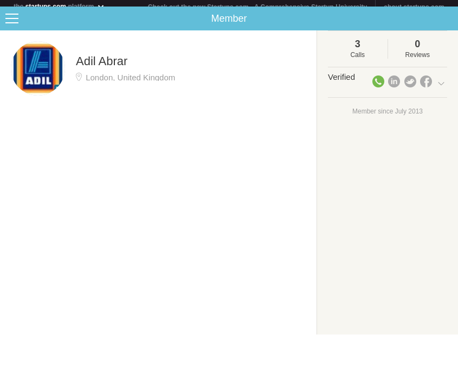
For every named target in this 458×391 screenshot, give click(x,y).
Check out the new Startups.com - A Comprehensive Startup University (257, 7)
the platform (59, 6)
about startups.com (414, 7)
